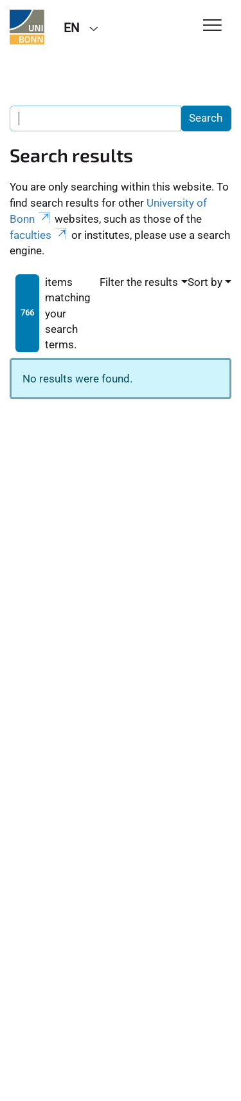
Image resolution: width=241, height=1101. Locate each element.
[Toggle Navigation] (212, 26)
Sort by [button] (205, 282)
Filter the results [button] (139, 282)
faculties (39, 235)
